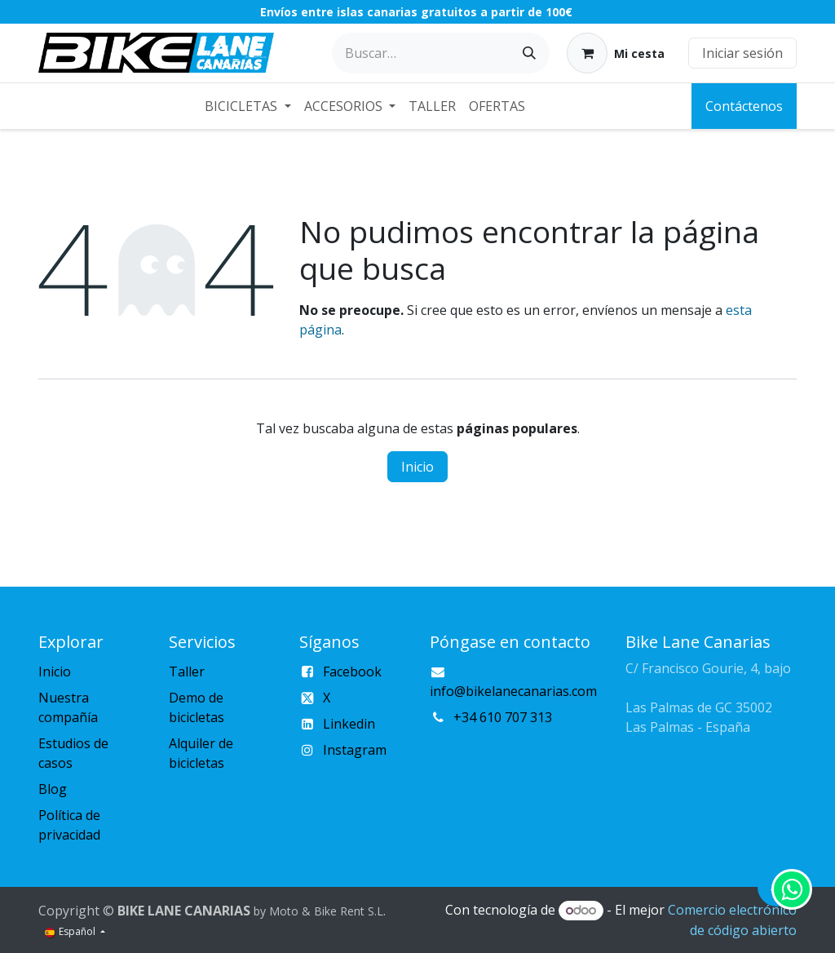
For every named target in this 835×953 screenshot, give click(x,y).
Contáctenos (744, 106)
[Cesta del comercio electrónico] (615, 53)
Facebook (352, 671)
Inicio (417, 467)
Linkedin (349, 724)
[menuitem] (247, 106)
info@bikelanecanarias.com (513, 691)
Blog (52, 789)
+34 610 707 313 (502, 717)
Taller (187, 671)
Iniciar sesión (742, 53)
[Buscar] (529, 53)
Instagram (355, 750)
